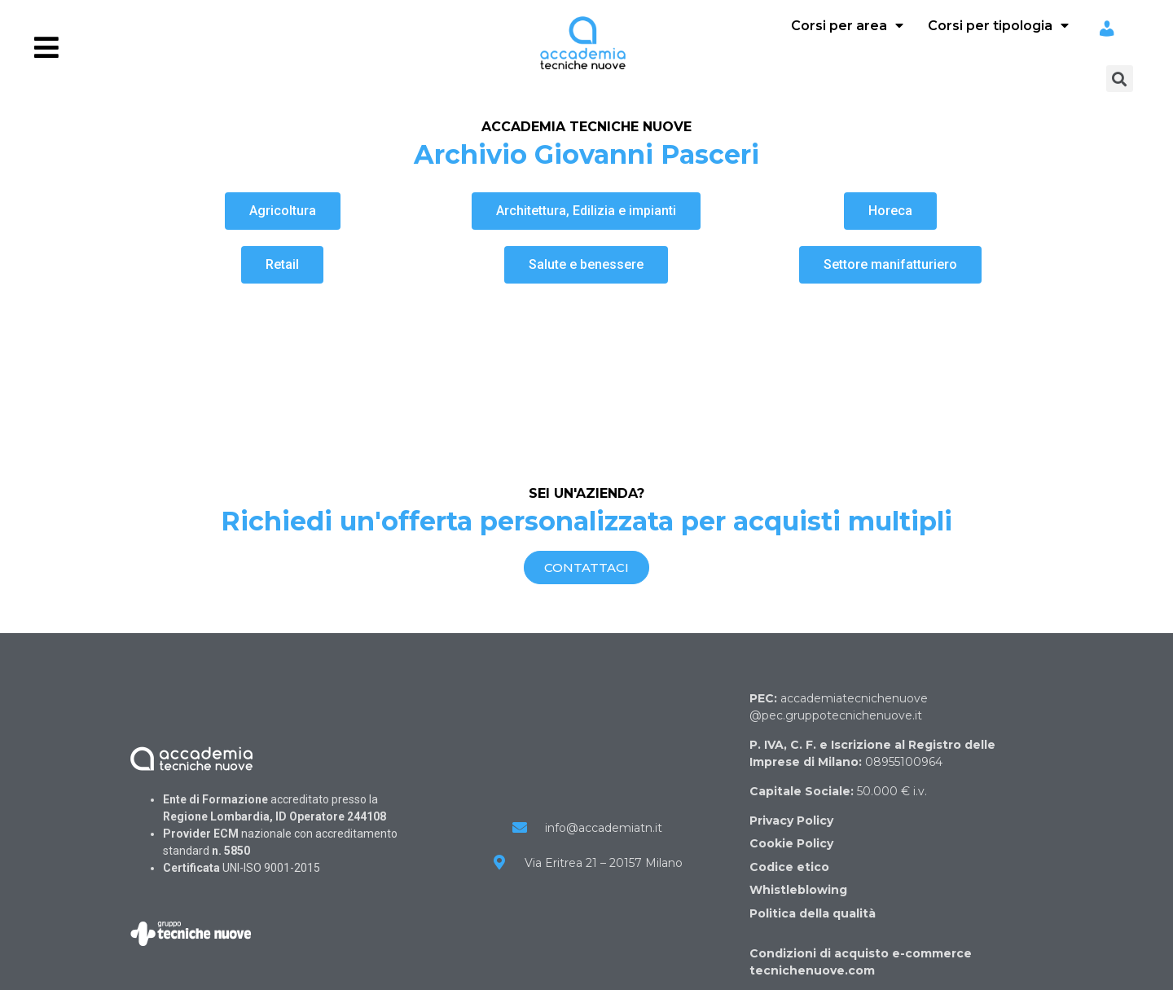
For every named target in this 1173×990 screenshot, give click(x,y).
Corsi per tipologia (998, 26)
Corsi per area (847, 26)
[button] (282, 211)
